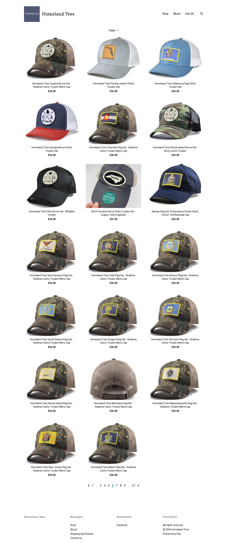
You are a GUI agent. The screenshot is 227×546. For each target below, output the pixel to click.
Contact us (76, 538)
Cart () (189, 13)
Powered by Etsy (172, 533)
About (176, 13)
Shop (165, 13)
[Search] (201, 14)
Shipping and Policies (81, 533)
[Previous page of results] (89, 485)
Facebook (122, 525)
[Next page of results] (138, 485)
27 (133, 485)
